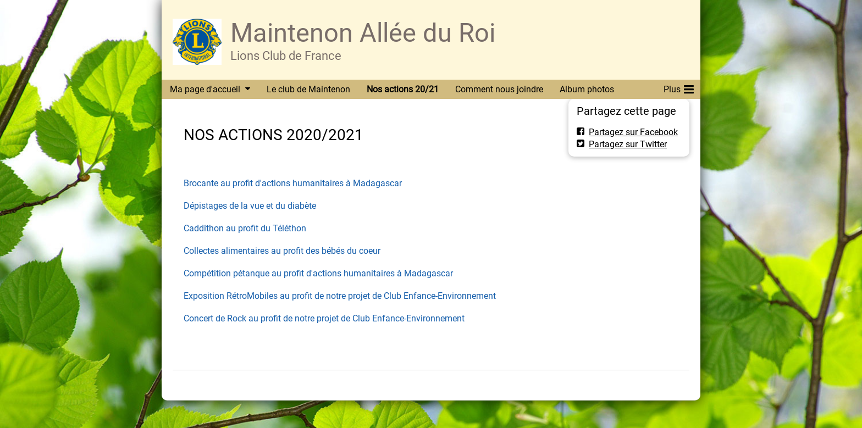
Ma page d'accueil (205, 89)
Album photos (587, 89)
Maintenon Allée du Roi (362, 33)
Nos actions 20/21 (403, 89)
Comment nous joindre (499, 89)
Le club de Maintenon (308, 89)
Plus (679, 87)
